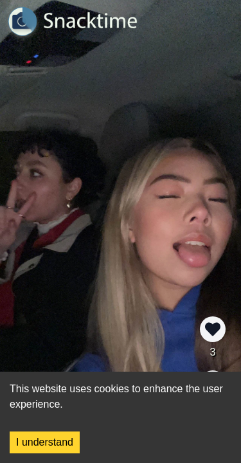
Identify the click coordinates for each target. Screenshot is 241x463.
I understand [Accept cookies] (44, 442)
